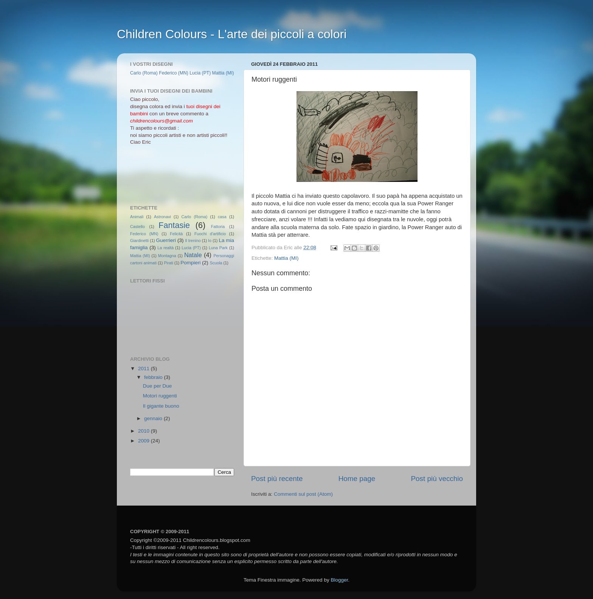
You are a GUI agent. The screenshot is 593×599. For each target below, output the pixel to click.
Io (209, 240)
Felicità (176, 233)
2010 (144, 431)
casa (222, 216)
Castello (137, 226)
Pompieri (190, 262)
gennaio (154, 418)
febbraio (154, 377)
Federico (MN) (173, 73)
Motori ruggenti (160, 396)
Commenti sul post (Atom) (303, 494)
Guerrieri (166, 240)
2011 (144, 368)
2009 (144, 441)
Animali (136, 216)
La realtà (165, 247)
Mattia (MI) (286, 258)
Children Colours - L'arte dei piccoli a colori (231, 34)
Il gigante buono (161, 406)
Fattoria (218, 226)
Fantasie (174, 225)
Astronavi (162, 216)
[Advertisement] (164, 174)
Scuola (216, 263)
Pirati (168, 263)
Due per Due (157, 386)
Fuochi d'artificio (210, 233)
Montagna (167, 255)
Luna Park (218, 247)
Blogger (339, 580)
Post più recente (277, 479)
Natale (193, 254)
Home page (357, 479)
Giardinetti (139, 240)
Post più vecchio (437, 479)
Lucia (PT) (200, 73)
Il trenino (192, 240)
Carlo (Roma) (144, 73)
